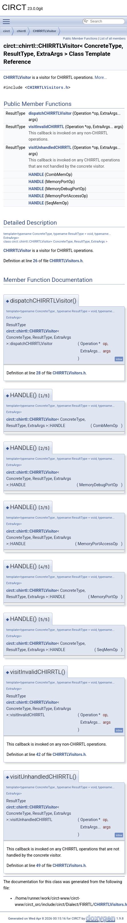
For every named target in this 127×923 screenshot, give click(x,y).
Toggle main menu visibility (8, 19)
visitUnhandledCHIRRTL (49, 147)
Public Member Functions (80, 38)
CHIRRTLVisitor (44, 31)
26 (35, 261)
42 (38, 754)
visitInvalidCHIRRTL (46, 126)
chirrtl (21, 31)
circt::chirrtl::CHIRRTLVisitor (31, 331)
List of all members (113, 38)
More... (101, 77)
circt (6, 31)
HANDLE (36, 174)
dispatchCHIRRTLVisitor (49, 113)
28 (38, 373)
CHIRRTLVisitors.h (47, 87)
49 (38, 865)
